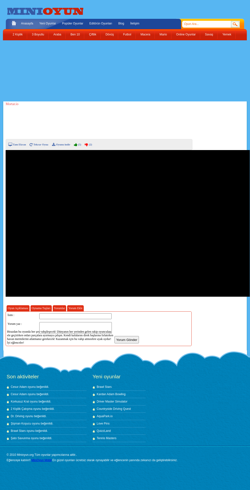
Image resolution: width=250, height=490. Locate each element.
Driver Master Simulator (112, 401)
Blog (121, 23)
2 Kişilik (18, 34)
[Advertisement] (121, 70)
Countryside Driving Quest (114, 409)
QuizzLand (104, 431)
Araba (57, 34)
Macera (145, 34)
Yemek (226, 34)
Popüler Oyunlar (72, 23)
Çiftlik (92, 34)
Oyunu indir (61, 144)
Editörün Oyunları (100, 23)
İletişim (134, 23)
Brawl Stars (18, 431)
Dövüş (109, 34)
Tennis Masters (106, 438)
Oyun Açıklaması (18, 308)
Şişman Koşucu (21, 423)
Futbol (127, 34)
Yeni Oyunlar (47, 23)
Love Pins (103, 423)
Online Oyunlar (186, 34)
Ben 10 (75, 34)
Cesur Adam (19, 387)
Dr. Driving (17, 416)
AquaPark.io (105, 416)
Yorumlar (59, 308)
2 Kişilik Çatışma (21, 409)
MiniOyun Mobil (41, 460)
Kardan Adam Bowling (111, 394)
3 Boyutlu (38, 34)
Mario (163, 34)
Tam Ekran (17, 144)
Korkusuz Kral (20, 401)
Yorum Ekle (75, 308)
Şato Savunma (21, 438)
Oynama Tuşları (41, 308)
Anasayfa (27, 23)
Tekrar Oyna (39, 144)
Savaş (209, 34)
